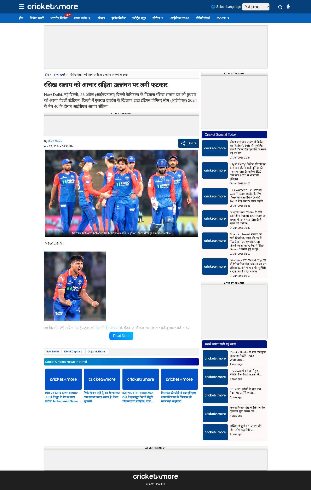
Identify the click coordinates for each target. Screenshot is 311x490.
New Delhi (52, 351)
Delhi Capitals (73, 351)
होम (21, 18)
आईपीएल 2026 (179, 18)
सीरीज (158, 18)
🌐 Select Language (226, 6)
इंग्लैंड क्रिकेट (118, 18)
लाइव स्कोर (82, 18)
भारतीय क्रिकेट (59, 18)
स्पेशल (101, 18)
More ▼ (223, 18)
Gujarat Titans (97, 351)
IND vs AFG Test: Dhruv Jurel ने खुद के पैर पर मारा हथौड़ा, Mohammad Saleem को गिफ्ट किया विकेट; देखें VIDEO (62, 401)
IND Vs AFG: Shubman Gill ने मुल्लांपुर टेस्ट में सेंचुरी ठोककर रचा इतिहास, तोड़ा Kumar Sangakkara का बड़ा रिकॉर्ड (139, 401)
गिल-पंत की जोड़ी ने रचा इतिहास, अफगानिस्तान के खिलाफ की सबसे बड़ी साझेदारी (178, 397)
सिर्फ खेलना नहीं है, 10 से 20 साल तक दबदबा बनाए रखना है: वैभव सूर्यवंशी (102, 397)
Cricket (160, 484)
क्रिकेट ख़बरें (37, 18)
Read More (121, 336)
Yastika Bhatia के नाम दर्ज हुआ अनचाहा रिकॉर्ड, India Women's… (248, 356)
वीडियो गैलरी (203, 18)
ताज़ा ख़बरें (59, 74)
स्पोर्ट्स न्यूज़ (139, 18)
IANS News (55, 141)
